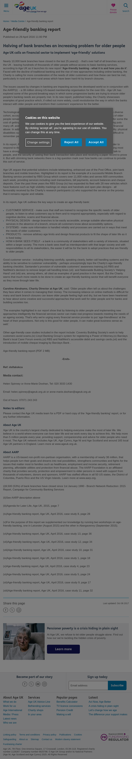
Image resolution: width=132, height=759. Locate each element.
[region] (66, 131)
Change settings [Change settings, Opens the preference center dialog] (38, 142)
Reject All (71, 142)
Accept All (96, 142)
